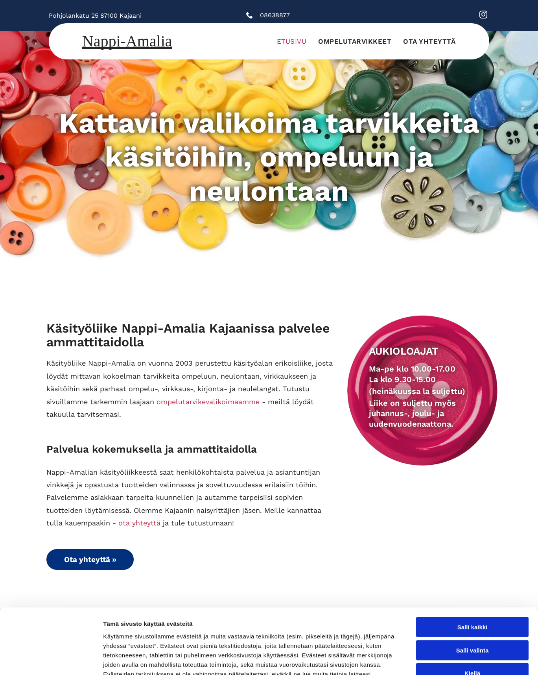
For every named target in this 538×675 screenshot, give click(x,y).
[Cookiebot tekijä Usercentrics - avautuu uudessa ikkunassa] (51, 660)
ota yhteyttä (139, 523)
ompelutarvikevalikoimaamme (208, 402)
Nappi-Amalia (127, 41)
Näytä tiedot (421, 659)
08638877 (275, 15)
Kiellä (472, 608)
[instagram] (483, 15)
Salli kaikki (472, 562)
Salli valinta (472, 585)
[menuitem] (292, 41)
